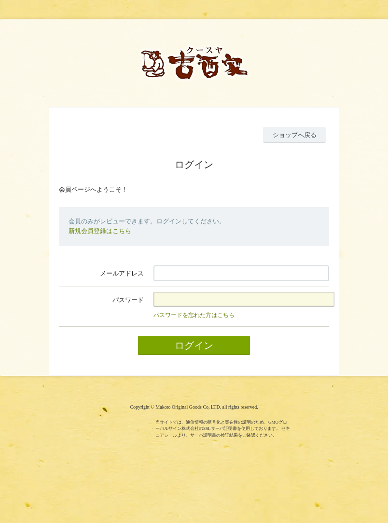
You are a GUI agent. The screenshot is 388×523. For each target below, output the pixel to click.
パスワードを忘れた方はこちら (194, 315)
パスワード (128, 299)
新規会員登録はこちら (100, 230)
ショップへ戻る (295, 134)
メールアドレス (122, 273)
